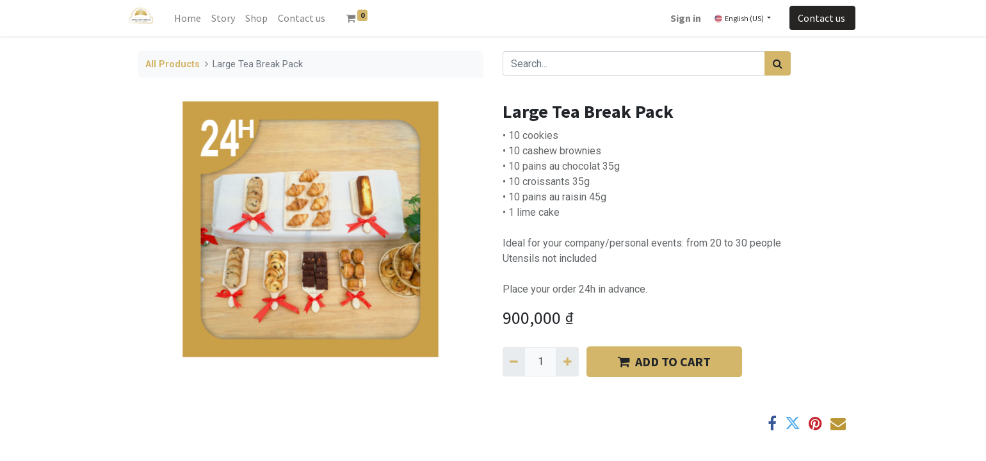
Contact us (822, 18)
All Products (172, 64)
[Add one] (567, 361)
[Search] (777, 63)
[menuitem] (187, 18)
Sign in (685, 18)
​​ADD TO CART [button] (664, 361)
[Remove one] (514, 361)
